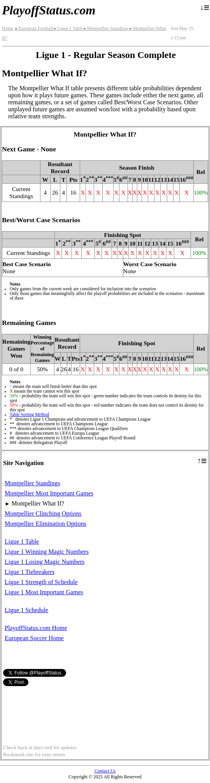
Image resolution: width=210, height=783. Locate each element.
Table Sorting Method (29, 414)
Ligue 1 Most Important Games (44, 592)
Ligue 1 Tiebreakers (29, 572)
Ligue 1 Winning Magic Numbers (47, 551)
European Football (33, 28)
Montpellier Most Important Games (49, 493)
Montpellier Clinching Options (43, 513)
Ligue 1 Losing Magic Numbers (44, 561)
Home (7, 28)
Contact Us (105, 771)
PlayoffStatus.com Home (36, 628)
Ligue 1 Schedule (26, 610)
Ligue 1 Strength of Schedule (41, 582)
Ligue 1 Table (68, 28)
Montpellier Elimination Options (45, 523)
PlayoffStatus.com (48, 10)
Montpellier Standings (105, 28)
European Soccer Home (34, 638)
